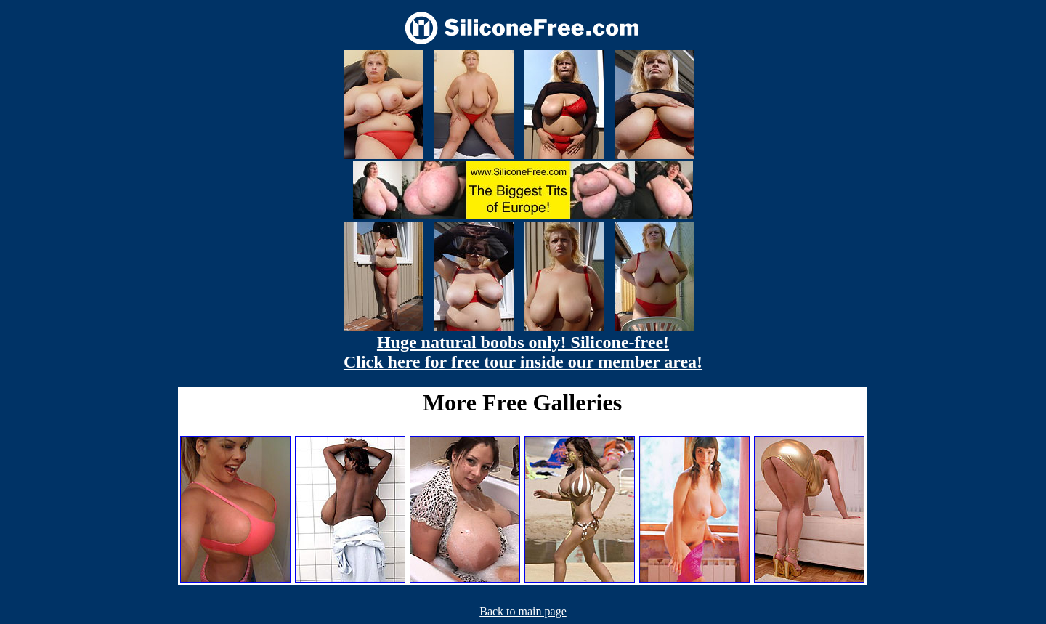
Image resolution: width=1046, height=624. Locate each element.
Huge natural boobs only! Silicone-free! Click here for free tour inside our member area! (523, 352)
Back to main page (523, 611)
